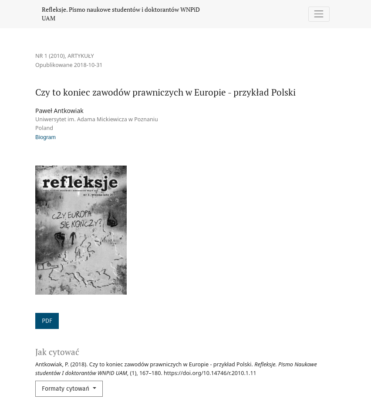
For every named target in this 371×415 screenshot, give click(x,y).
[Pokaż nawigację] (319, 14)
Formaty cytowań (66, 388)
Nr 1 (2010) (50, 56)
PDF (47, 321)
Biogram (45, 137)
